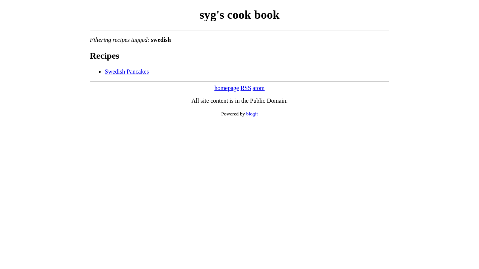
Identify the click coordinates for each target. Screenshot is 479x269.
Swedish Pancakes (127, 71)
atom (259, 88)
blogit (252, 114)
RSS (246, 88)
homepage (226, 88)
